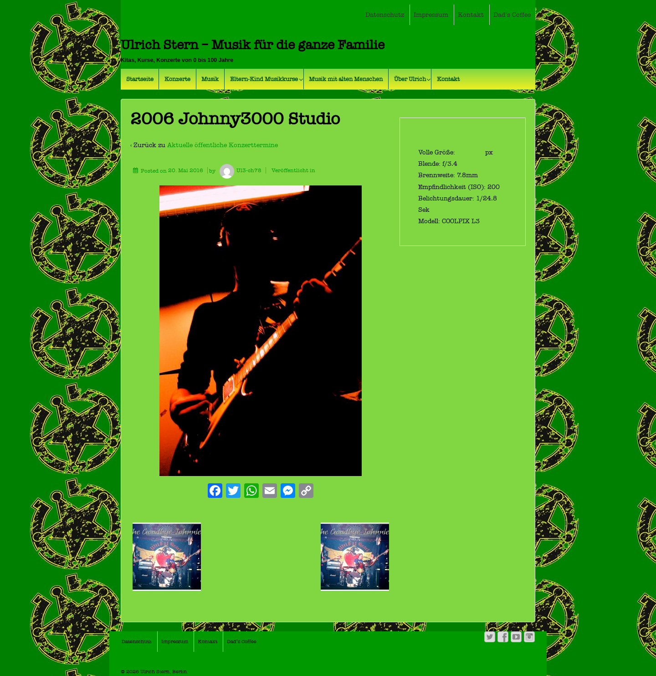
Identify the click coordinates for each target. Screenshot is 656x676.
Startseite (140, 79)
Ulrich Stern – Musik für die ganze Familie (252, 44)
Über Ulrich (410, 79)
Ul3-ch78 (239, 170)
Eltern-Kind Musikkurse (264, 79)
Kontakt (471, 15)
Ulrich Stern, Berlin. (163, 672)
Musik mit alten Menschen (346, 79)
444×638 (471, 152)
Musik (210, 79)
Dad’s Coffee (512, 15)
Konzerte (177, 79)
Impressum (431, 15)
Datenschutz (384, 15)
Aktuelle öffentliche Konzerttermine (222, 145)
